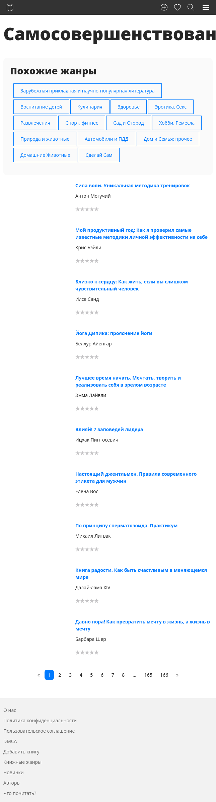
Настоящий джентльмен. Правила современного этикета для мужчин (136, 477)
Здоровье (129, 107)
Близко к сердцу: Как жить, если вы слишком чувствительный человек (131, 285)
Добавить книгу (21, 751)
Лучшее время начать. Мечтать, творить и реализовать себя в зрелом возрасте (128, 381)
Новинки (13, 772)
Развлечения (35, 123)
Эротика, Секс (171, 107)
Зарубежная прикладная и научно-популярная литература (87, 90)
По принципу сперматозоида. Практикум (126, 525)
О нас (9, 710)
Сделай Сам (99, 155)
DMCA (10, 741)
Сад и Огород (128, 123)
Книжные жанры (22, 762)
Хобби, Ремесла (177, 123)
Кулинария (89, 107)
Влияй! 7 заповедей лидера (109, 429)
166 (164, 675)
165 (148, 675)
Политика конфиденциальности (40, 720)
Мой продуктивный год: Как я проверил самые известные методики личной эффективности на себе (141, 233)
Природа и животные (44, 139)
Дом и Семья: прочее (168, 139)
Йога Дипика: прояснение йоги (113, 333)
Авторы (11, 783)
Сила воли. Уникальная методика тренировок (132, 185)
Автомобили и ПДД (106, 139)
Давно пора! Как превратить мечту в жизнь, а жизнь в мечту (142, 625)
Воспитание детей (41, 107)
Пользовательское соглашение (39, 731)
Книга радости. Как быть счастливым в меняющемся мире (141, 573)
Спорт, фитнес (81, 123)
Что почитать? (19, 793)
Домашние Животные (45, 155)
